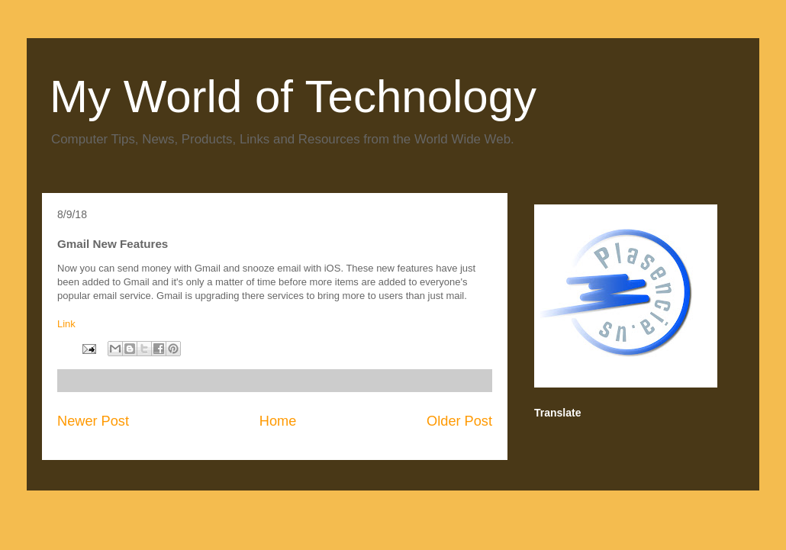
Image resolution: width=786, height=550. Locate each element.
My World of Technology (293, 96)
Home (278, 421)
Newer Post (93, 421)
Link (66, 324)
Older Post (459, 421)
